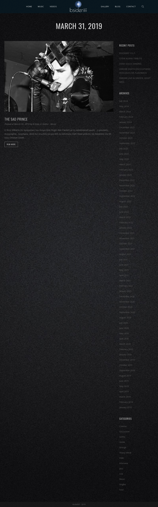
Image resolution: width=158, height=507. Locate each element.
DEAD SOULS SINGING (130, 63)
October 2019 (125, 365)
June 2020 (124, 328)
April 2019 (124, 391)
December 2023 (127, 127)
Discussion (124, 431)
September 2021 (127, 248)
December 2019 (127, 359)
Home (29, 6)
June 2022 (124, 212)
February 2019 (126, 402)
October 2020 (125, 307)
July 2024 (123, 101)
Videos (53, 6)
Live (121, 473)
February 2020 (126, 349)
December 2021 (127, 233)
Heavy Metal (125, 452)
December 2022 (127, 180)
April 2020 (124, 338)
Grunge (122, 447)
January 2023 (125, 175)
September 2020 (127, 312)
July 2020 (123, 322)
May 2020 (124, 333)
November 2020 (127, 301)
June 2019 (124, 381)
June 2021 (124, 264)
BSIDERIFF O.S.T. (127, 53)
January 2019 (125, 407)
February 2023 (126, 169)
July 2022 (123, 206)
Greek (122, 442)
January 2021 (125, 291)
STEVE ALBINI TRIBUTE (130, 58)
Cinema (122, 426)
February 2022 (126, 222)
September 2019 (127, 370)
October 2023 (125, 138)
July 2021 (123, 259)
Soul (121, 489)
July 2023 (123, 148)
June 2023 (124, 153)
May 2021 (124, 270)
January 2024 (125, 122)
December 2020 (127, 296)
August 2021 (125, 254)
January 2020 (125, 354)
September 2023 (127, 143)
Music (41, 6)
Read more (11, 144)
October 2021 (125, 243)
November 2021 (127, 238)
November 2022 (127, 185)
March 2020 (125, 344)
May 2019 (124, 386)
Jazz (121, 468)
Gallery (105, 6)
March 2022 (125, 217)
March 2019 (125, 396)
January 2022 (125, 227)
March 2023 (125, 164)
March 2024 (125, 111)
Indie (121, 458)
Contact (131, 6)
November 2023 (127, 132)
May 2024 (124, 106)
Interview (123, 463)
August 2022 (125, 201)
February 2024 (126, 116)
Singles (122, 484)
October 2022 (125, 190)
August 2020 (125, 317)
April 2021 (124, 275)
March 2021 (125, 280)
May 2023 (124, 159)
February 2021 (126, 285)
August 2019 (125, 375)
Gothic (45, 124)
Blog (117, 6)
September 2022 (127, 196)
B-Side (36, 124)
